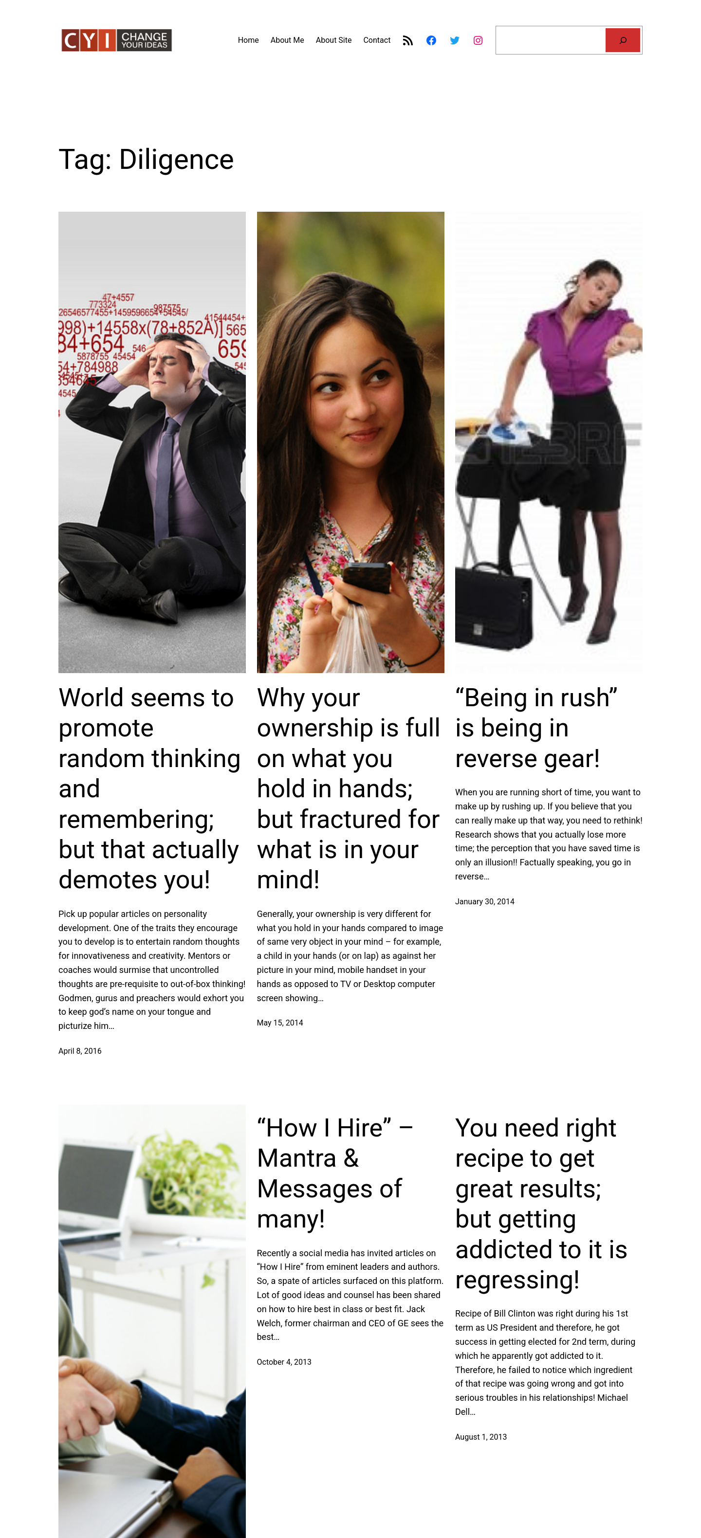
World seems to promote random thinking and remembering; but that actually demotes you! (149, 789)
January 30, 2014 (485, 901)
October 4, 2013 (284, 1362)
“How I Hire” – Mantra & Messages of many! (336, 1173)
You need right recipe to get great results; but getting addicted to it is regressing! (541, 1204)
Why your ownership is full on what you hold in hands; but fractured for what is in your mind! (349, 789)
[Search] (623, 40)
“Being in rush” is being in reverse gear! (536, 728)
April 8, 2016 (80, 1051)
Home (248, 40)
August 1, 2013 (481, 1437)
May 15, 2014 (280, 1022)
